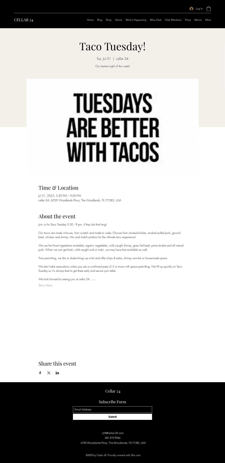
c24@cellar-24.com (113, 433)
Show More (45, 285)
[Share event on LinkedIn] (57, 372)
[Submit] (112, 417)
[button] (209, 8)
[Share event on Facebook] (40, 372)
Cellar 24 (112, 391)
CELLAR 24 (23, 19)
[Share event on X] (48, 372)
